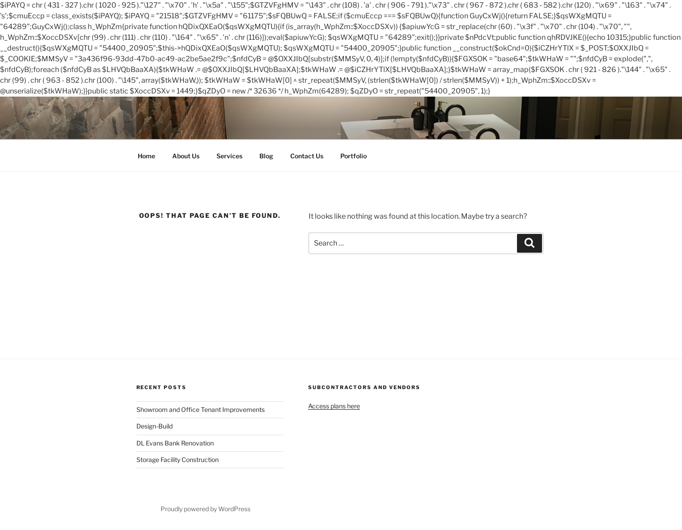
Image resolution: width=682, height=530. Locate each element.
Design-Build (154, 426)
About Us (185, 156)
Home (146, 156)
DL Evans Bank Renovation (175, 443)
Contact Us (306, 156)
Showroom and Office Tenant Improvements (200, 409)
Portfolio (353, 156)
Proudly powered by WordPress (205, 509)
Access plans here (334, 406)
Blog (266, 156)
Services (229, 156)
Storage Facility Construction (177, 459)
